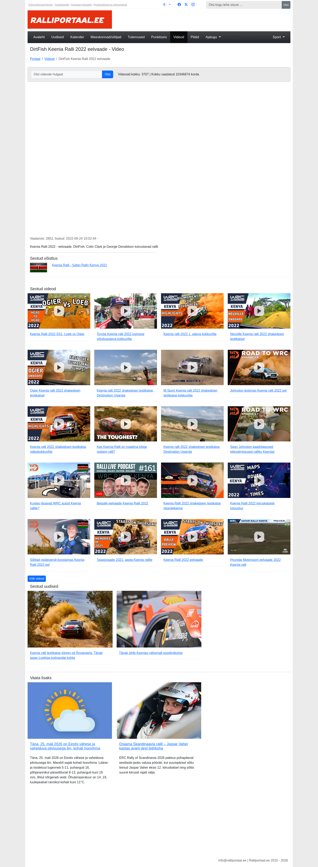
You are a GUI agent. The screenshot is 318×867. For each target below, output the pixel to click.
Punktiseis (159, 37)
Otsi (286, 5)
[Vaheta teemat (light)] (166, 4)
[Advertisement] (203, 19)
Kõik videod (36, 578)
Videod (178, 37)
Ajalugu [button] (211, 37)
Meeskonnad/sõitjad (106, 37)
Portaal (35, 59)
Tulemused (136, 37)
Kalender (77, 37)
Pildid (195, 37)
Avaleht (39, 37)
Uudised (57, 37)
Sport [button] (277, 37)
